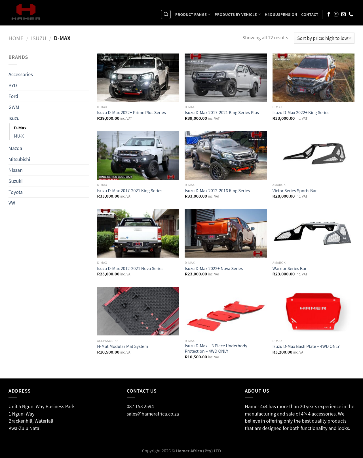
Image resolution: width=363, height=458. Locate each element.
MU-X (19, 136)
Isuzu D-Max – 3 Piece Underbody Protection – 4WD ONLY (216, 348)
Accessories (21, 74)
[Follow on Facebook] (328, 14)
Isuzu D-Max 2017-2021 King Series (129, 190)
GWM (14, 107)
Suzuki (16, 180)
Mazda (15, 148)
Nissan (16, 169)
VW (12, 202)
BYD (13, 85)
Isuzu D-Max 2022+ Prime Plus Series (131, 112)
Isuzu (38, 38)
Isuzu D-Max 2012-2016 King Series (217, 190)
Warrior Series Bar (290, 268)
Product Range (193, 14)
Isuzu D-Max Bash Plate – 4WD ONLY (306, 346)
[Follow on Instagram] (336, 14)
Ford (13, 96)
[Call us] (351, 14)
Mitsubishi (19, 159)
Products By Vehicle (238, 14)
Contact (309, 14)
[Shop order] (324, 38)
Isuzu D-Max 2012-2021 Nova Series (130, 268)
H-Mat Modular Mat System (122, 346)
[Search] (166, 14)
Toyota (16, 191)
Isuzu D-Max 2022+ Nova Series (214, 268)
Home (16, 38)
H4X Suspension (281, 14)
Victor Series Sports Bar (295, 190)
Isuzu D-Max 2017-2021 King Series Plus (222, 112)
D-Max (20, 127)
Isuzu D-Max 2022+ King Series (301, 112)
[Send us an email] (343, 14)
